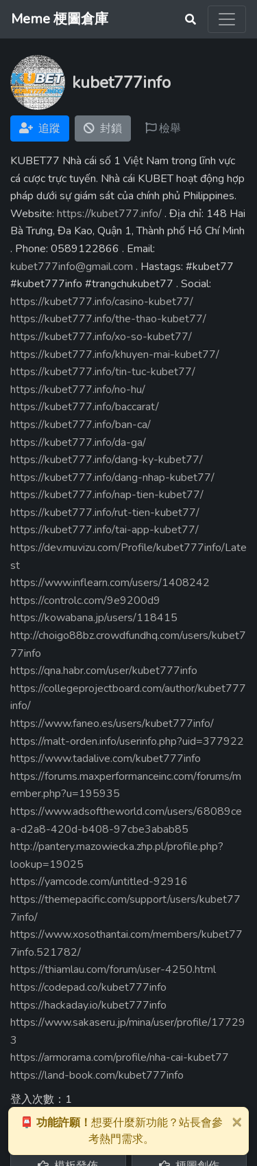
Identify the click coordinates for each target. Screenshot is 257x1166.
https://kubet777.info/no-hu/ (77, 389)
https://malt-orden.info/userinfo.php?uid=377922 (127, 741)
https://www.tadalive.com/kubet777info (105, 758)
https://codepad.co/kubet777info (88, 987)
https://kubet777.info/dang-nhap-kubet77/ (112, 477)
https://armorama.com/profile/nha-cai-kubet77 (119, 1057)
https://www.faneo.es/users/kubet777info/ (112, 723)
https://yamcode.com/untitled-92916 (99, 881)
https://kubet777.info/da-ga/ (78, 442)
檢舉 (163, 128)
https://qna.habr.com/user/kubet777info (103, 670)
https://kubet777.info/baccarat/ (84, 406)
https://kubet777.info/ (109, 213)
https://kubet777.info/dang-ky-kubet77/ (106, 459)
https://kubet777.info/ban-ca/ (80, 424)
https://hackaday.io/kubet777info (88, 1005)
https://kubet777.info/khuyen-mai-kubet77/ (114, 354)
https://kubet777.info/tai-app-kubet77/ (104, 529)
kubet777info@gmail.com (71, 266)
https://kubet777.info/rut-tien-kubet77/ (104, 512)
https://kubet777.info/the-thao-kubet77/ (108, 318)
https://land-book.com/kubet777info (97, 1075)
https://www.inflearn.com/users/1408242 (110, 582)
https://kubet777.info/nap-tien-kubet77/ (107, 494)
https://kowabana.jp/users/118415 (94, 617)
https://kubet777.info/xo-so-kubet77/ (101, 336)
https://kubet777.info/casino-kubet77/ (101, 301)
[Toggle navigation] (227, 19)
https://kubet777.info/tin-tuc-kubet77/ (102, 371)
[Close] (236, 1121)
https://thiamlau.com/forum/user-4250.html (113, 969)
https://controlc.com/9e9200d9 (85, 600)
